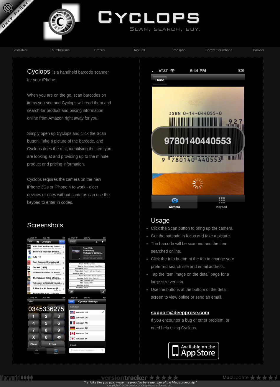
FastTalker (19, 50)
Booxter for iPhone (218, 50)
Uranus (99, 50)
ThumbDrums (60, 50)
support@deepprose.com (180, 312)
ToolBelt (139, 50)
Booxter (258, 50)
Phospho (179, 50)
